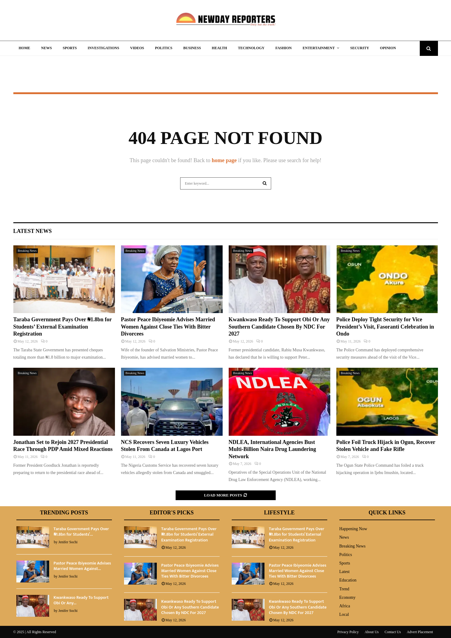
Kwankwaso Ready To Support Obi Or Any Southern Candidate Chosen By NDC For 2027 (279, 326)
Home (24, 48)
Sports (70, 48)
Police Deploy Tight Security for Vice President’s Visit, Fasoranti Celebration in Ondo (385, 326)
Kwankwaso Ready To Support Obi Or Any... (81, 600)
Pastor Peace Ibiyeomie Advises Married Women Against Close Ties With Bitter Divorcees (168, 326)
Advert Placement (420, 632)
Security (359, 48)
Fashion (283, 48)
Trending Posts (64, 513)
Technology (251, 48)
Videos (137, 48)
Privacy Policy (347, 632)
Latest (344, 571)
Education (348, 580)
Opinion (388, 48)
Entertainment (319, 48)
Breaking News (27, 250)
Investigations (103, 48)
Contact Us (393, 632)
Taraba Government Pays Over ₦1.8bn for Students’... (81, 531)
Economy (347, 597)
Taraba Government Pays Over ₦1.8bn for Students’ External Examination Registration (62, 326)
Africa (344, 606)
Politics (163, 48)
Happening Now (353, 529)
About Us (372, 632)
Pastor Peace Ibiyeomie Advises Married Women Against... (82, 566)
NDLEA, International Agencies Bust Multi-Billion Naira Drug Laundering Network (272, 449)
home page (224, 160)
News (46, 48)
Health (219, 48)
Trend (344, 589)
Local (344, 614)
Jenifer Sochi (68, 542)
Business (192, 48)
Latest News (32, 231)
